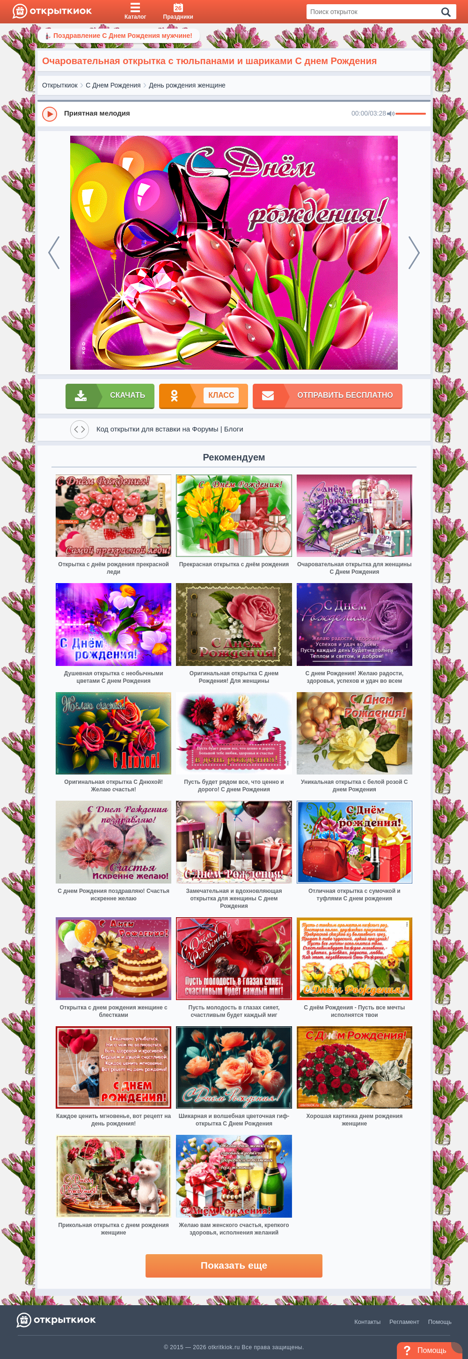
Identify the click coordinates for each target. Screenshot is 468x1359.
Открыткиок (60, 85)
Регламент (404, 1321)
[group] (234, 113)
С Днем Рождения (113, 85)
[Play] (49, 114)
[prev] (54, 253)
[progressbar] (410, 114)
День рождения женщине (187, 85)
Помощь (440, 1321)
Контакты (367, 1321)
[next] (414, 253)
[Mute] (390, 114)
